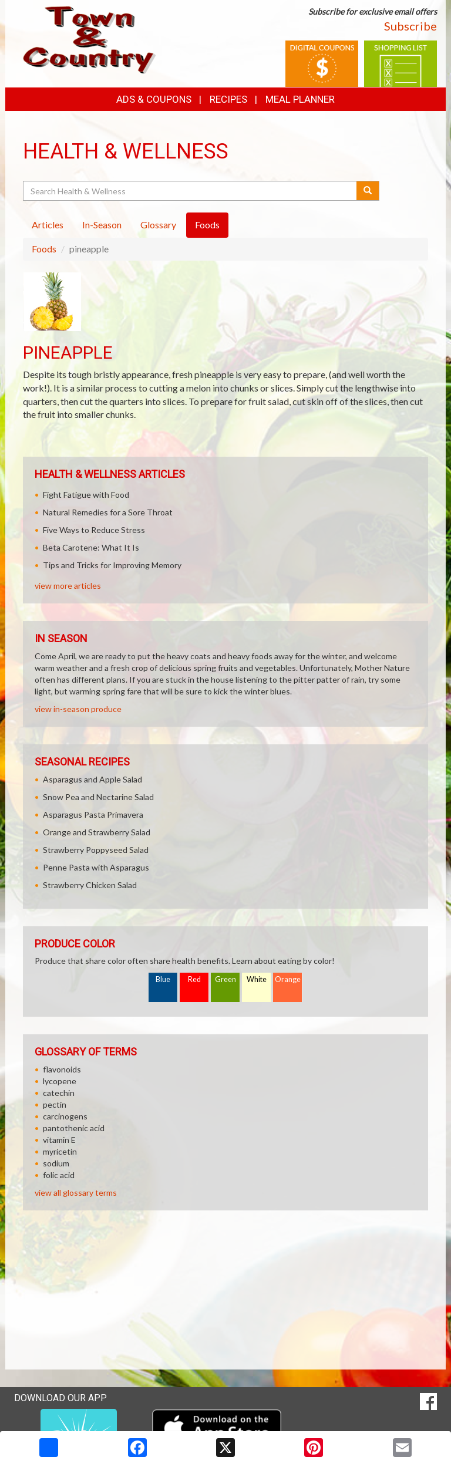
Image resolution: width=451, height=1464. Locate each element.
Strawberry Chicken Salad (90, 885)
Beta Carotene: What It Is (91, 547)
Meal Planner (300, 99)
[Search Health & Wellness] (190, 191)
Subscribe (410, 26)
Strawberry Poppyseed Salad (96, 850)
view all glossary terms (76, 1192)
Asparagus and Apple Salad (92, 779)
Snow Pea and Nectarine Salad (98, 797)
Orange (288, 979)
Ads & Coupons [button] (153, 99)
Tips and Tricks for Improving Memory (112, 565)
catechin (59, 1093)
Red (194, 979)
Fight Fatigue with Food (86, 495)
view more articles (68, 586)
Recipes (228, 99)
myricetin (60, 1151)
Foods (44, 248)
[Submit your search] (367, 191)
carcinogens (65, 1116)
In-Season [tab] (102, 224)
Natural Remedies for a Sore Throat (108, 512)
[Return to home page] (89, 38)
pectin (54, 1104)
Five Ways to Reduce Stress (94, 530)
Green (225, 979)
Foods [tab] (207, 224)
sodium (56, 1163)
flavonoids (62, 1069)
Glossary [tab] (158, 224)
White (257, 979)
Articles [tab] (47, 224)
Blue (163, 979)
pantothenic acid (74, 1128)
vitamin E (59, 1140)
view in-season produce (78, 709)
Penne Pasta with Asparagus (96, 867)
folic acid (59, 1175)
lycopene (59, 1081)
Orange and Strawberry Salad (96, 832)
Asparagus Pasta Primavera (93, 814)
